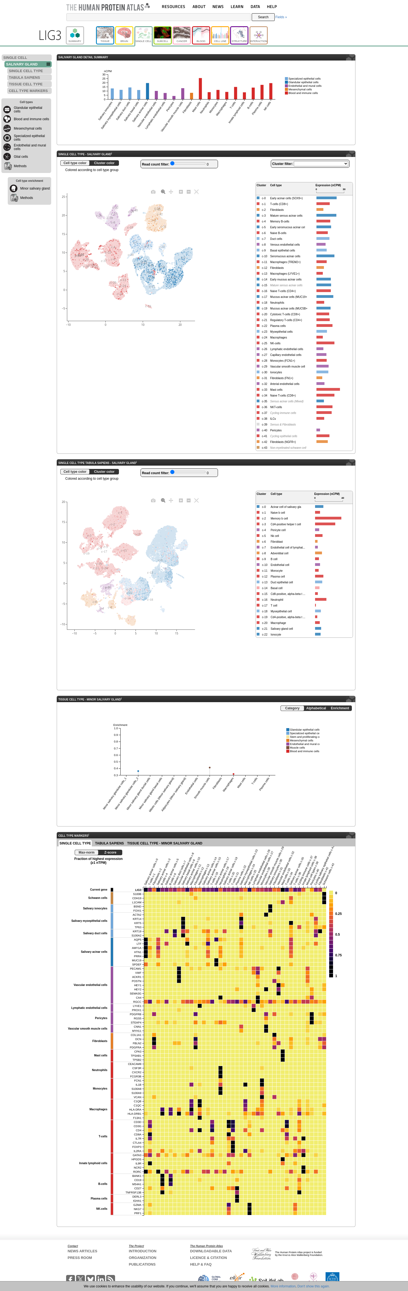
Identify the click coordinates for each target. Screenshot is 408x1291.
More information (283, 1286)
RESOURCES (173, 6)
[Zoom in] (181, 191)
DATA (255, 6)
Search (263, 17)
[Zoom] (163, 191)
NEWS (218, 6)
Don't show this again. (313, 1286)
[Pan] (171, 191)
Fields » (281, 17)
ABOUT (199, 6)
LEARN (237, 6)
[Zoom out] (188, 191)
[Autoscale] (196, 191)
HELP (272, 6)
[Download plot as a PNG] (153, 191)
